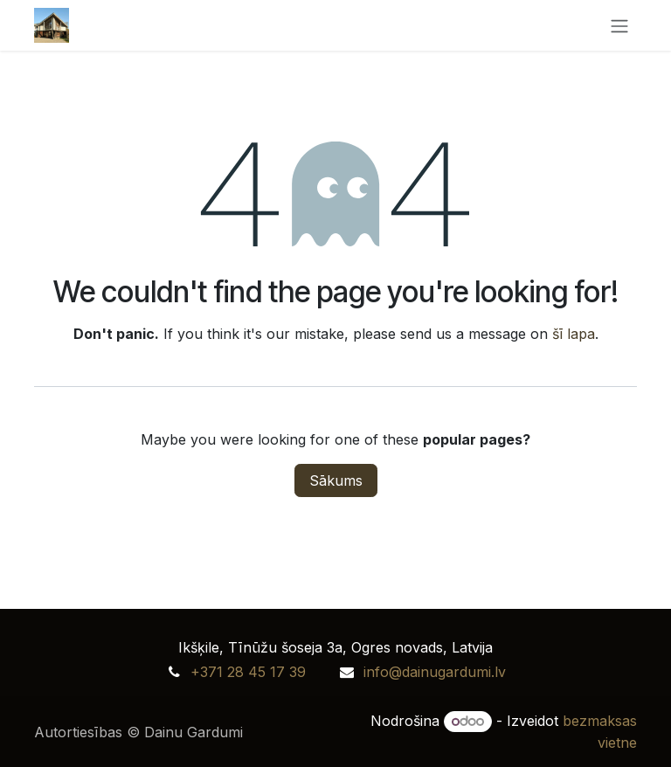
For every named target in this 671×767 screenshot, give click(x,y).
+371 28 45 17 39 (248, 672)
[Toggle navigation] (619, 25)
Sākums (336, 480)
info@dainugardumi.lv (434, 672)
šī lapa (573, 333)
